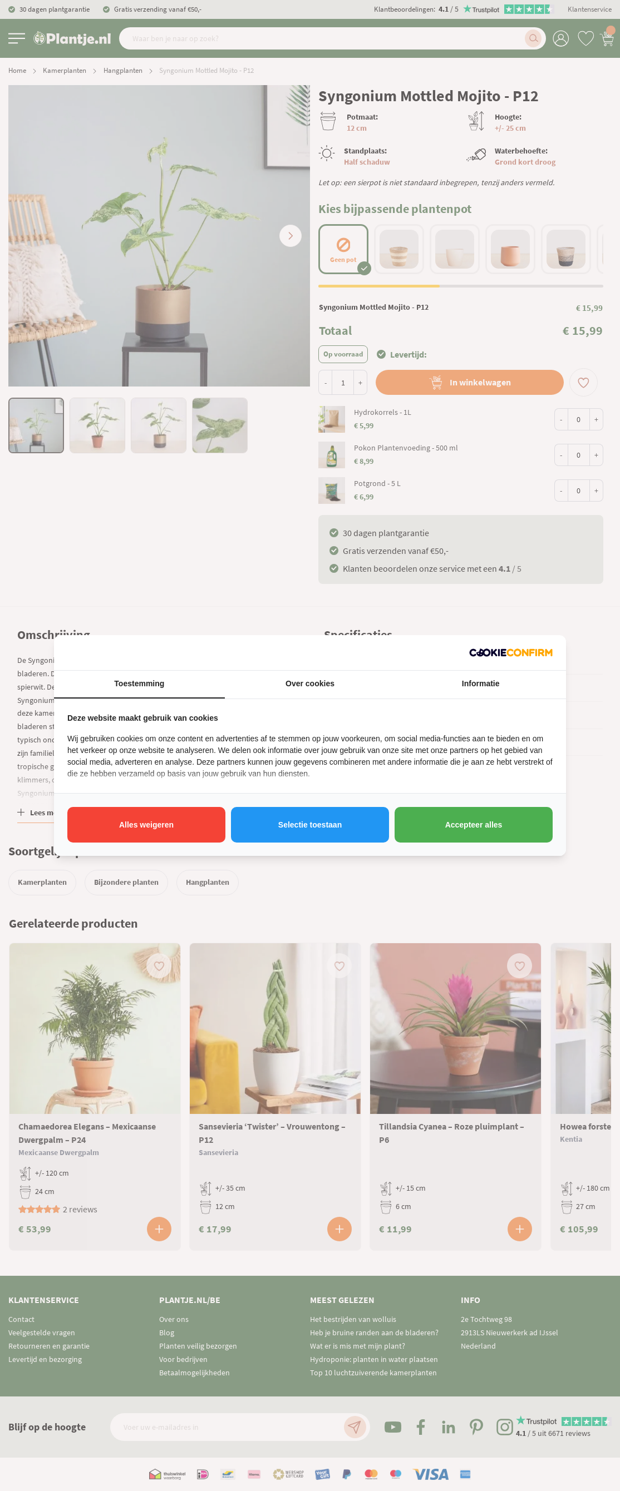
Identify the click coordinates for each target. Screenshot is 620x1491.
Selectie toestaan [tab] (310, 824)
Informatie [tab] (481, 683)
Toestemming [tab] (139, 683)
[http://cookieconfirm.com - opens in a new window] (511, 652)
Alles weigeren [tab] (146, 824)
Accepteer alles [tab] (474, 824)
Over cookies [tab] (310, 683)
